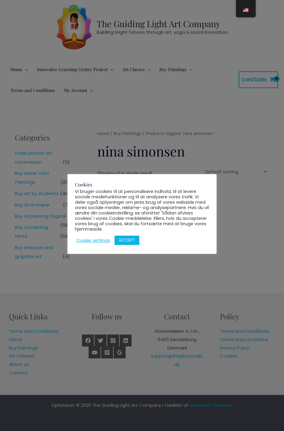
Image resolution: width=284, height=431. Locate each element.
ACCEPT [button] (127, 240)
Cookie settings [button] (93, 240)
